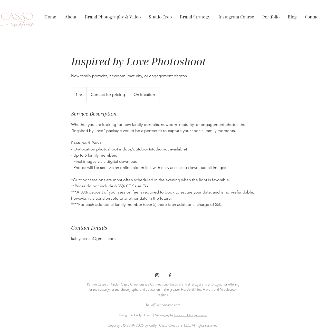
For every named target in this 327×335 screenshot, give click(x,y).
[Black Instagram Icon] (157, 275)
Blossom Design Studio (190, 315)
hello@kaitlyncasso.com (163, 304)
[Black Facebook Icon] (169, 275)
